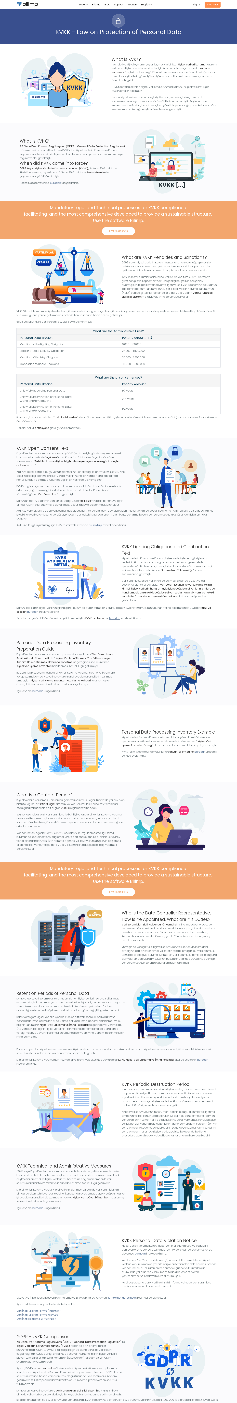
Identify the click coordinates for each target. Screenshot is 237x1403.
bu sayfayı (95, 525)
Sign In (197, 4)
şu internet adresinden (122, 1298)
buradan (55, 183)
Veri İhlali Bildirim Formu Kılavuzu (37, 1315)
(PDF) (52, 1319)
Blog (107, 4)
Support (119, 4)
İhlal (24, 1319)
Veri (19, 1319)
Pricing (96, 4)
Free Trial (212, 4)
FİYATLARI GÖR (118, 231)
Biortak (132, 4)
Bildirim (34, 1319)
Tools (82, 4)
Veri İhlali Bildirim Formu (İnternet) (38, 1311)
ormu (44, 1319)
